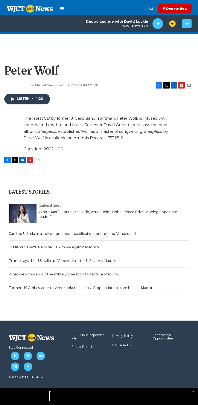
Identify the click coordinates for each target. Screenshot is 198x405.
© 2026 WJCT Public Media (26, 377)
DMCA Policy (122, 345)
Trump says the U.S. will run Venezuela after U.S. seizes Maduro (63, 261)
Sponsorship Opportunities (163, 336)
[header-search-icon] (151, 9)
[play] (157, 23)
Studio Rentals (82, 347)
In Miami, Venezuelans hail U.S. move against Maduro (54, 247)
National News (50, 206)
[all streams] (187, 23)
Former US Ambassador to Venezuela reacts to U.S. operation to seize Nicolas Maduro (82, 288)
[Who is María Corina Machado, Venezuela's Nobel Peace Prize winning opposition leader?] (23, 213)
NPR (59, 149)
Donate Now (176, 8)
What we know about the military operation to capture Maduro (63, 274)
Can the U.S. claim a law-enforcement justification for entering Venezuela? (72, 234)
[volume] (172, 23)
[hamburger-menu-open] (62, 8)
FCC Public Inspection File (88, 336)
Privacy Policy (122, 336)
